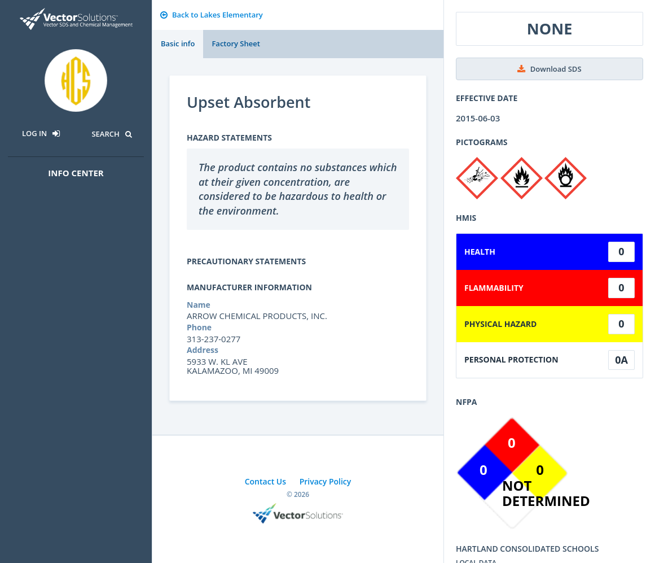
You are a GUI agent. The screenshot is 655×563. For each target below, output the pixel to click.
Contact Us (265, 481)
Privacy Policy (325, 481)
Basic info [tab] (178, 43)
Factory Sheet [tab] (236, 43)
